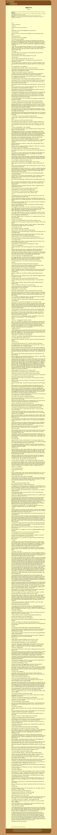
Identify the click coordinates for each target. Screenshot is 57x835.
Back (24, 826)
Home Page (20, 826)
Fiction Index (14, 826)
